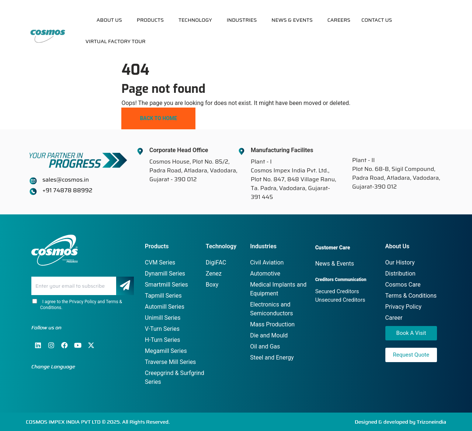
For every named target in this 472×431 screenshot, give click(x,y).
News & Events (292, 20)
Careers (338, 20)
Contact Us (376, 20)
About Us (109, 20)
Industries (242, 20)
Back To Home (158, 118)
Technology (195, 20)
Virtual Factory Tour (116, 41)
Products (150, 20)
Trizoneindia (431, 422)
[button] (111, 20)
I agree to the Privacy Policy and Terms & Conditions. (76, 304)
